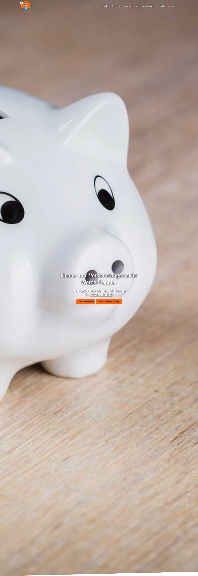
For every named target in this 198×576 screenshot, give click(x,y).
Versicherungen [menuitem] (149, 5)
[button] (99, 570)
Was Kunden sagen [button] (85, 301)
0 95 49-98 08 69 (101, 294)
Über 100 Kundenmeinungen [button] (109, 301)
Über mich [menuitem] (116, 5)
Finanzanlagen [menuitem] (130, 5)
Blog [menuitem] (163, 5)
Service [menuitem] (171, 5)
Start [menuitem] (104, 5)
